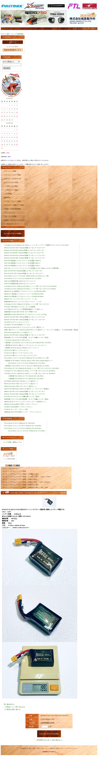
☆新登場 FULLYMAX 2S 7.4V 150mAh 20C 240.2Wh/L (24, 376)
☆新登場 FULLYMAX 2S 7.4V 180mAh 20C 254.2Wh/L (24, 379)
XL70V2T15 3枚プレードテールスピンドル (18, 353)
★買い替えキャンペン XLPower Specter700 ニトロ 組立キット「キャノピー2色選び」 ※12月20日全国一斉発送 (41, 330)
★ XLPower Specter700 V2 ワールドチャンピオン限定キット (24, 327)
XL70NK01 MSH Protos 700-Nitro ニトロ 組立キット (21, 381)
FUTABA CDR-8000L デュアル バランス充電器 (19, 307)
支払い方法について (42, 748)
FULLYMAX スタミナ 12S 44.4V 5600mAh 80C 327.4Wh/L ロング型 (28, 276)
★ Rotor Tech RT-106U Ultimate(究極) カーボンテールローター (24, 248)
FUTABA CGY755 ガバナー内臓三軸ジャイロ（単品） (22, 396)
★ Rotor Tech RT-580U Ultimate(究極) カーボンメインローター (24, 258)
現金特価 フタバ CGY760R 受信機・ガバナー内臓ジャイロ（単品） (26, 399)
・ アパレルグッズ (8, 213)
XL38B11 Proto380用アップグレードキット (18, 407)
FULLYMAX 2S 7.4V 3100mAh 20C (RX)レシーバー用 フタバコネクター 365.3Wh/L (31, 368)
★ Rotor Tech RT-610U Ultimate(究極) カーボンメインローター (24, 255)
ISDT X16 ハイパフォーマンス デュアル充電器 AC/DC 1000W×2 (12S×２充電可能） (32, 268)
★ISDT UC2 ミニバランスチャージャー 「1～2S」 (21, 299)
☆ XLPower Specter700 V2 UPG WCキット (18, 340)
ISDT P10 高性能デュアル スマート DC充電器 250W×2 (22, 266)
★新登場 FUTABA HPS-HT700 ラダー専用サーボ (20, 312)
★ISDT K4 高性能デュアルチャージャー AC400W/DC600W (24, 296)
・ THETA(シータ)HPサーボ (11, 179)
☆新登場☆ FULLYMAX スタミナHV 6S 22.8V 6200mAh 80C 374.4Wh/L (29, 343)
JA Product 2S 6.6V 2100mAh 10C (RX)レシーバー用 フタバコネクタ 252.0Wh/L (32, 289)
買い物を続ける (9, 704)
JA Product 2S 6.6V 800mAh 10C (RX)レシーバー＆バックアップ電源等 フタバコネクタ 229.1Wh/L (38, 245)
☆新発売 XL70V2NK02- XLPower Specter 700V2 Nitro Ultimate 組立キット (28, 361)
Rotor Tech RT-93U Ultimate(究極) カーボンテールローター (23, 271)
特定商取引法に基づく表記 (27, 748)
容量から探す (32, 479)
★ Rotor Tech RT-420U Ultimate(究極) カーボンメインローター (24, 335)
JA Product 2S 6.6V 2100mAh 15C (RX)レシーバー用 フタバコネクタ (28, 304)
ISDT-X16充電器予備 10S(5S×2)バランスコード (20, 284)
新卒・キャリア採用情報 (15, 34)
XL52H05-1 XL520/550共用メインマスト (17, 325)
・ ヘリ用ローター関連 (10, 186)
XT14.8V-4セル (14, 468)
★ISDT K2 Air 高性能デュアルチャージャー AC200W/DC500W (25, 291)
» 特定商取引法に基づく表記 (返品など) (49, 740)
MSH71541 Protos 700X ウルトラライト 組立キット (21, 384)
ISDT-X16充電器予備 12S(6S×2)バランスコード (20, 281)
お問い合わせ (91, 28)
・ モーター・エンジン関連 (11, 201)
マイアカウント (82, 28)
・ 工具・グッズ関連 (9, 216)
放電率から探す (33, 485)
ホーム (75, 28)
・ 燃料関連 (6, 197)
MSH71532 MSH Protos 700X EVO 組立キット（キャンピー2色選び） (27, 389)
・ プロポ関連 (7, 194)
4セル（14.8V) (46, 477)
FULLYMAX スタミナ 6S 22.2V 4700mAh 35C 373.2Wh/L (23, 278)
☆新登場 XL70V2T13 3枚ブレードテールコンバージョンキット (25, 345)
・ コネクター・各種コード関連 (13, 205)
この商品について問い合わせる (14, 707)
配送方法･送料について (56, 748)
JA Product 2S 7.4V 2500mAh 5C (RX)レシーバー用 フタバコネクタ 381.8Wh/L (31, 371)
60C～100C (44, 487)
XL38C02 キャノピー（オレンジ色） (16, 409)
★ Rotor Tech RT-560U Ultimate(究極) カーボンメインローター (24, 394)
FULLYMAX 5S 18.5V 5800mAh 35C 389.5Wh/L (21, 423)
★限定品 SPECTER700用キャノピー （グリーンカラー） (24, 412)
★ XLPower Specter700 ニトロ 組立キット (18, 332)
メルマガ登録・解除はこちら (12, 442)
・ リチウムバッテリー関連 (11, 175)
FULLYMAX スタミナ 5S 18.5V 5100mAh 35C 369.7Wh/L (24, 428)
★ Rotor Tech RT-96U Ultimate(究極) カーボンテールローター (24, 250)
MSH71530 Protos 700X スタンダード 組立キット (20, 386)
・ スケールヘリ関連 (9, 171)
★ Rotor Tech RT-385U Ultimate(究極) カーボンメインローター (24, 319)
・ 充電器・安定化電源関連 (11, 209)
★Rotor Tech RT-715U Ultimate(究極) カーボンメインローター (24, 391)
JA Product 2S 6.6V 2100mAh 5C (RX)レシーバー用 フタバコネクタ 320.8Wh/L (31, 373)
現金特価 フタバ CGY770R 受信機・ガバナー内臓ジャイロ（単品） (26, 337)
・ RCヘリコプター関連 (10, 182)
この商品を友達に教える (12, 709)
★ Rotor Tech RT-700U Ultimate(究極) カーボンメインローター (24, 317)
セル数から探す (33, 474)
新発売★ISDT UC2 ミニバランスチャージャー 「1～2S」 (23, 301)
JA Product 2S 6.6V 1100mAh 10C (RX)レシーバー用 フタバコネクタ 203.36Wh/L (32, 286)
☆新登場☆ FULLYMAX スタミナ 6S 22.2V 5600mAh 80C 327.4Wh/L (28, 366)
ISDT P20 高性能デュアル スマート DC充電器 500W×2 (22, 263)
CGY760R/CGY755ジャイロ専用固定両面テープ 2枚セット (23, 309)
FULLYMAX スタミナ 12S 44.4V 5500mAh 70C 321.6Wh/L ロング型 (28, 358)
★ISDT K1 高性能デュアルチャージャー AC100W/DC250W (24, 294)
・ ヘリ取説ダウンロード (10, 224)
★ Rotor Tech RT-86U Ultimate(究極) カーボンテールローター (24, 253)
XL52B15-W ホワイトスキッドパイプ (16, 322)
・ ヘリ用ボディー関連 (10, 190)
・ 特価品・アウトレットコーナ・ (13, 220)
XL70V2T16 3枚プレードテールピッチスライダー (20, 355)
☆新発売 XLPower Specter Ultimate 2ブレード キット (21, 348)
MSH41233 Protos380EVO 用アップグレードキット (21, 404)
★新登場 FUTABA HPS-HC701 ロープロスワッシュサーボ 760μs (25, 314)
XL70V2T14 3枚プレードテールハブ (16, 350)
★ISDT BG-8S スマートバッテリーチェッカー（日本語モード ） (26, 402)
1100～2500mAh (45, 482)
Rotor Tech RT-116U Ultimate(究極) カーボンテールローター (23, 273)
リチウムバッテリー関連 (17, 471)
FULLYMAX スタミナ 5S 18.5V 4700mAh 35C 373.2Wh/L (24, 363)
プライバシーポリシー (71, 748)
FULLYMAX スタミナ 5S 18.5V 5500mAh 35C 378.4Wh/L (24, 426)
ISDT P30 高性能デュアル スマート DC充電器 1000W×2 (22, 260)
